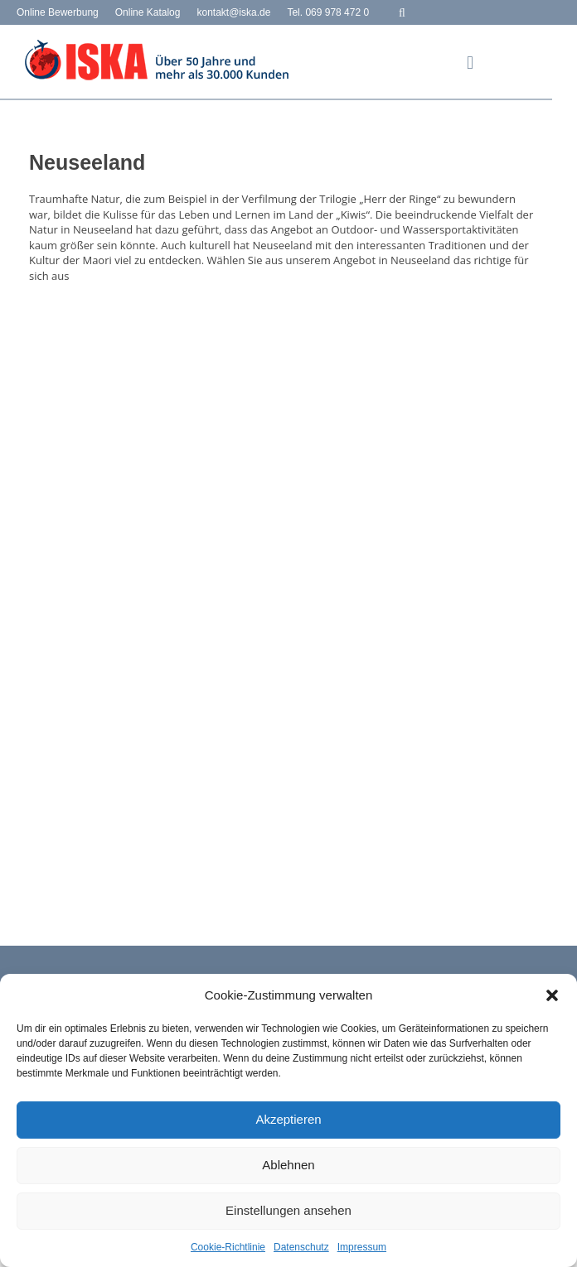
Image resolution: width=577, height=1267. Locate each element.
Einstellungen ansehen (288, 1210)
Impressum (361, 1247)
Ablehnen (288, 1165)
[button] (552, 995)
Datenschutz (301, 1247)
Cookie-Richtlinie (228, 1247)
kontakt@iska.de (233, 12)
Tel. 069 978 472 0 (328, 12)
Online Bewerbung (58, 12)
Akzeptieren (288, 1119)
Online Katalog (148, 12)
